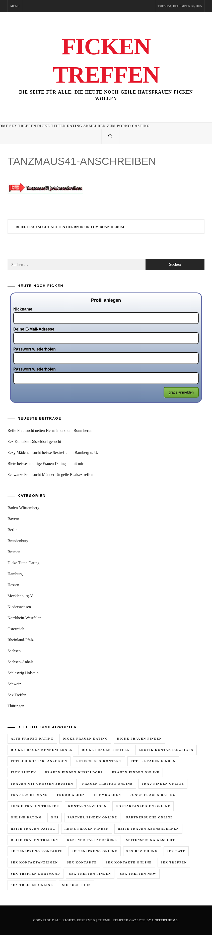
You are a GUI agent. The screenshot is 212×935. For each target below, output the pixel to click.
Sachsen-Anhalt (20, 662)
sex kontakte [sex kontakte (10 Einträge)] (82, 862)
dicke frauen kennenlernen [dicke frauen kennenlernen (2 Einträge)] (42, 750)
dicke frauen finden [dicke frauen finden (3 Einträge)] (139, 738)
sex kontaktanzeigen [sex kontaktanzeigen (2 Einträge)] (34, 862)
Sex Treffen (22, 126)
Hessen (13, 585)
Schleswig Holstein (23, 673)
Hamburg (15, 574)
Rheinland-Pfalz (21, 640)
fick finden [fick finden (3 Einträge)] (23, 772)
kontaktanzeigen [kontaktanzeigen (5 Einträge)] (87, 806)
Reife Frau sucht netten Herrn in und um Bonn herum (70, 227)
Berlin (13, 530)
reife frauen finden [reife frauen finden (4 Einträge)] (86, 828)
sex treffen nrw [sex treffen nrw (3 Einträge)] (138, 873)
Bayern (13, 519)
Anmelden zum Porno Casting (116, 126)
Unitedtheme (165, 920)
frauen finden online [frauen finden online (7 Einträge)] (136, 772)
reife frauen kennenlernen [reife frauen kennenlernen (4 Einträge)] (148, 828)
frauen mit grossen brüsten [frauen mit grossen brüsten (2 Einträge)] (42, 783)
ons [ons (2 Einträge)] (54, 817)
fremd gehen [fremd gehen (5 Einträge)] (71, 795)
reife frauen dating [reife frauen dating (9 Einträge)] (33, 828)
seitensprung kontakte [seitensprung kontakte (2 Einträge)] (37, 851)
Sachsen (14, 651)
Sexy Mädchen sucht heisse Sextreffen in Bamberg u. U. (53, 452)
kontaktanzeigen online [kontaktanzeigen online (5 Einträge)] (143, 806)
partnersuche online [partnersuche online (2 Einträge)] (149, 817)
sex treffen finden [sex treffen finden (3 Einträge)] (90, 873)
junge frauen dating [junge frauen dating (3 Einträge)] (153, 795)
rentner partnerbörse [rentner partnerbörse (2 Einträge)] (92, 840)
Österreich (16, 629)
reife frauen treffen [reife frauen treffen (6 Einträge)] (34, 840)
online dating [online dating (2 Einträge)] (26, 817)
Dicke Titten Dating (59, 126)
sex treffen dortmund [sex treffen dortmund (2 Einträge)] (35, 873)
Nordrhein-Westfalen (24, 618)
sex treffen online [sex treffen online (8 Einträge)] (32, 885)
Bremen (14, 552)
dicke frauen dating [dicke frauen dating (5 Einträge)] (85, 738)
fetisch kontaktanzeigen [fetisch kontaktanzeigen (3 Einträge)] (39, 761)
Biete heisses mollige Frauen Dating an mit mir (46, 463)
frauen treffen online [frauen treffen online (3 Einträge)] (107, 783)
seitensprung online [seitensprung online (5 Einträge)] (94, 851)
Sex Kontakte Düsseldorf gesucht (34, 441)
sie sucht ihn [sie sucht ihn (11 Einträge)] (76, 885)
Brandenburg (18, 541)
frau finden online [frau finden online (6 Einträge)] (163, 783)
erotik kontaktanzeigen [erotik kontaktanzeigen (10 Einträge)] (166, 750)
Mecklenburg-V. (21, 596)
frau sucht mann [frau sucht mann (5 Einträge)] (29, 795)
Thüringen (16, 706)
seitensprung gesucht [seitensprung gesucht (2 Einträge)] (150, 840)
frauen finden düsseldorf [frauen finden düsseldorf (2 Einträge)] (74, 772)
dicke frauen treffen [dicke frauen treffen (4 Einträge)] (106, 750)
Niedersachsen (19, 607)
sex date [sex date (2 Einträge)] (176, 851)
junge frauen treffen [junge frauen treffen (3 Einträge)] (35, 806)
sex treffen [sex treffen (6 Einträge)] (174, 862)
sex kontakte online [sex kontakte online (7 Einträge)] (129, 862)
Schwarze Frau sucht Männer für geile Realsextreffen (50, 474)
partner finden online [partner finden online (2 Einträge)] (92, 817)
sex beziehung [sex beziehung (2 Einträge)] (142, 851)
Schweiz (14, 684)
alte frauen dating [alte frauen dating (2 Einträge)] (32, 738)
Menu (15, 6)
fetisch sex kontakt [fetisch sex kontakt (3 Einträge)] (98, 761)
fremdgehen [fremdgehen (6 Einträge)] (107, 795)
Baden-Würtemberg (23, 508)
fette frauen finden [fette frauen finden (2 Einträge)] (153, 761)
